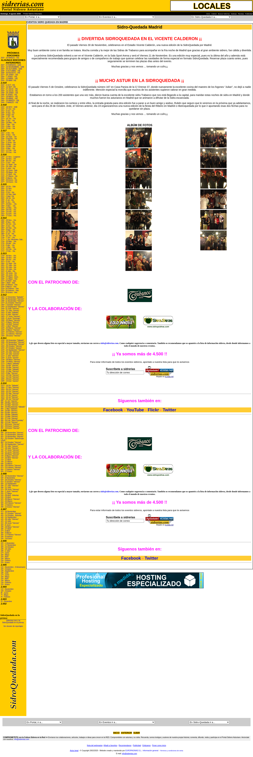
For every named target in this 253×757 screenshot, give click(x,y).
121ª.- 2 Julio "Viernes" (10, 356)
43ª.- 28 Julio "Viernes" (10, 519)
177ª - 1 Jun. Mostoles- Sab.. (12, 239)
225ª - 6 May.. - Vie (8, 144)
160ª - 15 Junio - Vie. (9, 275)
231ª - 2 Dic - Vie (7, 133)
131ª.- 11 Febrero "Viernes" (11, 334)
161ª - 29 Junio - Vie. (9, 273)
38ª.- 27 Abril (6, 529)
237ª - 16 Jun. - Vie (8, 119)
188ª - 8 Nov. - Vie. (8, 222)
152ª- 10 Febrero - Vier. (10, 291)
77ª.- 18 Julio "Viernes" (10, 448)
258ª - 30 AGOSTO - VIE (10, 73)
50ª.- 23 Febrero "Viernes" (11, 503)
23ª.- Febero (6, 561)
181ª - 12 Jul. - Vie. (8, 232)
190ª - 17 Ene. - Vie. (9, 216)
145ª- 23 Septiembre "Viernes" (13, 307)
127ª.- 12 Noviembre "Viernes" (13, 344)
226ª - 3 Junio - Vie (8, 143)
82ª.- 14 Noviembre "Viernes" (12, 437)
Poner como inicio (159, 745)
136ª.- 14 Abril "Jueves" (10, 324)
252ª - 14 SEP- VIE (8, 87)
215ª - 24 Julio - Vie (8, 166)
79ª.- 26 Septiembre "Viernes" (12, 444)
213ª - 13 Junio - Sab (9, 170)
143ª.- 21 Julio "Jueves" (10, 311)
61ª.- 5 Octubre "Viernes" (10, 482)
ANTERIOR (126, 733)
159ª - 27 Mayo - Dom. (9, 277)
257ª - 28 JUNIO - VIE (9, 75)
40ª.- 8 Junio (6, 525)
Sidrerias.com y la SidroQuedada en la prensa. (13, 621)
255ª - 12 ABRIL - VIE (9, 79)
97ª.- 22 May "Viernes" (9, 405)
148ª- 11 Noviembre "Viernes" (12, 301)
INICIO (116, 733)
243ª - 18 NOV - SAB (9, 107)
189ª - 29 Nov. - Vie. (9, 220)
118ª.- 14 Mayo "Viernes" (10, 362)
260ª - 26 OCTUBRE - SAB (11, 69)
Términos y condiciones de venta (171, 751)
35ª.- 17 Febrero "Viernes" (11, 535)
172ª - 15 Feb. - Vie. (9, 249)
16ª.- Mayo (5, 577)
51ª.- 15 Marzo (6, 501)
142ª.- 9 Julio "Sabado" (10, 312)
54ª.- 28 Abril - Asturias (10, 495)
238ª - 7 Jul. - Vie (7, 117)
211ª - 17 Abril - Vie (8, 174)
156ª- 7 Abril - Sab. (8, 283)
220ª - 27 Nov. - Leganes (10, 157)
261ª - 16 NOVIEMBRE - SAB (12, 67)
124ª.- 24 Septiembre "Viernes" (13, 350)
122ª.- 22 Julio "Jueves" (10, 354)
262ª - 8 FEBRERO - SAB (11, 65)
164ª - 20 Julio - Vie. (9, 267)
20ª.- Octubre (6, 569)
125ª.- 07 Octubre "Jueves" (11, 348)
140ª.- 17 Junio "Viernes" (10, 316)
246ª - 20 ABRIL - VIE (9, 99)
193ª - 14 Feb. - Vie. (9, 212)
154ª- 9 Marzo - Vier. (9, 287)
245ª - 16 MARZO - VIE (10, 101)
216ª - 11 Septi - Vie (9, 165)
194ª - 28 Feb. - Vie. (9, 210)
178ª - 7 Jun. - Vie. (8, 238)
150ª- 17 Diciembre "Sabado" (12, 297)
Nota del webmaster (95, 745)
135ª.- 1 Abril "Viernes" (10, 326)
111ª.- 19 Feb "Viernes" (10, 375)
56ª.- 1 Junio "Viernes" (9, 491)
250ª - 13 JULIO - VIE (9, 91)
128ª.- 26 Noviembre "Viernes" (13, 342)
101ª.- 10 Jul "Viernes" (9, 397)
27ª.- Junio (5, 553)
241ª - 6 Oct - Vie (7, 111)
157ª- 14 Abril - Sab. (9, 281)
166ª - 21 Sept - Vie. (9, 263)
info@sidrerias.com (109, 343)
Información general (150, 751)
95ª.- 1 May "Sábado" (9, 409)
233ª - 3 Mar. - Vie (8, 126)
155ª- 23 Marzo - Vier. (9, 285)
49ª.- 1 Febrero (7, 505)
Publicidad (137, 745)
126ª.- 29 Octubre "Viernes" (11, 346)
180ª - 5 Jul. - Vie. (8, 234)
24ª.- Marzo (5, 559)
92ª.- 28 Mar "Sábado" (9, 415)
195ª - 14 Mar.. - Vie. (9, 208)
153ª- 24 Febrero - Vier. (10, 289)
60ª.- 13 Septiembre (9, 484)
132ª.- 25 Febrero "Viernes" (11, 332)
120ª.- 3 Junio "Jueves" (10, 358)
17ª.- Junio (5, 575)
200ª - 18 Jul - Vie (8, 198)
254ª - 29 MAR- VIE (8, 80)
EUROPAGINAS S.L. (133, 751)
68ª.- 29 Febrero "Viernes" (11, 466)
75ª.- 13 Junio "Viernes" (10, 452)
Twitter (169, 409)
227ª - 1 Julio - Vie (8, 141)
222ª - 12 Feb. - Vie (8, 150)
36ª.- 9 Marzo (6, 533)
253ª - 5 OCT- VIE (8, 85)
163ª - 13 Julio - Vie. (9, 269)
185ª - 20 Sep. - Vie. (9, 228)
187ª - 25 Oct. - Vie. (8, 224)
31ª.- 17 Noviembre (8, 545)
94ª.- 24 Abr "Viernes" (9, 411)
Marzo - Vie (11, 178)
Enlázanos (146, 745)
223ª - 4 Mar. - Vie (8, 148)
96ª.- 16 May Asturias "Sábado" (13, 407)
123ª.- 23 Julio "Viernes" (10, 352)
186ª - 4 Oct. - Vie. (8, 226)
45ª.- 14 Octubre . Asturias (11, 515)
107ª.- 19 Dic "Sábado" (10, 386)
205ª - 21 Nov (6, 188)
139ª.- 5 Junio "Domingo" (10, 318)
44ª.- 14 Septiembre (9, 517)
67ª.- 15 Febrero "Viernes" (11, 467)
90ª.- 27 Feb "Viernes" (9, 418)
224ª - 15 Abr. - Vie (8, 146)
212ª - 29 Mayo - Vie (9, 172)
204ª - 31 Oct (6, 190)
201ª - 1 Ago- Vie (7, 196)
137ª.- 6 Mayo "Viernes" (10, 322)
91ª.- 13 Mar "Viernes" (9, 416)
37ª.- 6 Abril (5, 531)
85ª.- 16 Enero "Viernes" (10, 428)
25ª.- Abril (4, 557)
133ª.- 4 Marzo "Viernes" (10, 330)
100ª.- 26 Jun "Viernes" (10, 399)
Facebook (113, 409)
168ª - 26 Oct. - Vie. (8, 260)
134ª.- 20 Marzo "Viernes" (11, 328)
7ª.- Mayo (4, 595)
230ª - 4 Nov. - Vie (8, 135)
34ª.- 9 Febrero (7, 537)
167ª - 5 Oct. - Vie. (8, 261)
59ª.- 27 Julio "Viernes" (10, 486)
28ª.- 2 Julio (5, 551)
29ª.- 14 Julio (6, 549)
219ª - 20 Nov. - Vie (8, 159)
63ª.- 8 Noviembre (8, 478)
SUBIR (136, 733)
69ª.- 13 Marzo (6, 464)
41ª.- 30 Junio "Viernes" (10, 523)
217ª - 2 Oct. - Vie (8, 163)
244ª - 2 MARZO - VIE (9, 102)
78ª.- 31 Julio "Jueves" (9, 446)
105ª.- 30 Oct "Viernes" (10, 389)
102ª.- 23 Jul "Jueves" (9, 395)
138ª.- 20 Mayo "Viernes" (10, 320)
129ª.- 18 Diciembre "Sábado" (12, 340)
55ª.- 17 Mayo (6, 493)
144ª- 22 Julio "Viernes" (10, 309)
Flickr (153, 409)
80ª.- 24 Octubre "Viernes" (11, 442)
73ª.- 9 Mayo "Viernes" (9, 456)
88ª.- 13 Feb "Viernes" (9, 422)
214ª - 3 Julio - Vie (8, 168)
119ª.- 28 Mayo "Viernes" (10, 360)
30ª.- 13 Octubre (7, 547)
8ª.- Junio (4, 593)
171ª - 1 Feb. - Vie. (8, 251)
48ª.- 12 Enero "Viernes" (10, 507)
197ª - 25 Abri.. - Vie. (9, 204)
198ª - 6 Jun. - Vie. (8, 202)
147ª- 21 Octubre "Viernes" (11, 303)
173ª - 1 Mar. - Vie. (8, 247)
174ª (2, 245)
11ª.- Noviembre (7, 589)
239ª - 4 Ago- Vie (7, 115)
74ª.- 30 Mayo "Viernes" (10, 454)
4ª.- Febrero (5, 597)
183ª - (3, 230)
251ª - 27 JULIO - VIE (9, 89)
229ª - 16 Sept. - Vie (9, 137)
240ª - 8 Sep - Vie (8, 113)
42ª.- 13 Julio (6, 521)
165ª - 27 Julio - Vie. (9, 265)
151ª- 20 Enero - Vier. (9, 292)
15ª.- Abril (4, 579)
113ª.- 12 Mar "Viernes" (10, 371)
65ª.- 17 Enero (6, 471)
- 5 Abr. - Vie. (9, 245)
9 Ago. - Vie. (10, 230)
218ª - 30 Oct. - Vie (8, 161)
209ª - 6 (4, 178)
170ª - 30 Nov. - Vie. (9, 256)
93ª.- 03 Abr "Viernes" (9, 413)
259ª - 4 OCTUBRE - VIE (11, 71)
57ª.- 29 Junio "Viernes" (10, 489)
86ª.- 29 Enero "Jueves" (10, 426)
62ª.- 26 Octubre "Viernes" (11, 480)
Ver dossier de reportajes (13, 626)
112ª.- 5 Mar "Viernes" (9, 373)
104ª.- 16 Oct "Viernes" (10, 391)
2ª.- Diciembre (6, 601)
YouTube (135, 409)
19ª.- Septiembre (7, 571)
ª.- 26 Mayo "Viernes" (11, 527)
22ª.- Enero (5, 562)
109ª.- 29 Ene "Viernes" (10, 379)
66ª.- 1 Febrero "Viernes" (10, 469)
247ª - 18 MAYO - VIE (9, 97)
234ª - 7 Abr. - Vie (8, 124)
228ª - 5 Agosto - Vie (9, 139)
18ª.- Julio (5, 573)
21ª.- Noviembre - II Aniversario (13, 567)
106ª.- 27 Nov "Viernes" (10, 387)
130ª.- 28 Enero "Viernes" (11, 336)
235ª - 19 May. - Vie (8, 122)
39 (2, 527)
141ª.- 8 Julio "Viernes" (10, 314)
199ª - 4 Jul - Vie (7, 200)
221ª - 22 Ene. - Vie (8, 152)
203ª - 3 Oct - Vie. (8, 192)
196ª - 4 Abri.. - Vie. (8, 206)
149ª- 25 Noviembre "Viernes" (12, 299)
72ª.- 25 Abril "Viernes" (10, 458)
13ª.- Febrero (6, 583)
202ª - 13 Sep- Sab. (8, 194)
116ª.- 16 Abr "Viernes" (10, 365)
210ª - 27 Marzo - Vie (9, 176)
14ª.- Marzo (5, 581)
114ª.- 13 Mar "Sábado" (10, 369)
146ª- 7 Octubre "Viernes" (11, 305)
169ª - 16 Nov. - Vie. (9, 258)
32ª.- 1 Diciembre (7, 543)
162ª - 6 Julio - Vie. (8, 271)
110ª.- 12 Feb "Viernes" (10, 377)
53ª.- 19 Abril (6, 497)
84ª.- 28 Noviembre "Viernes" (12, 433)
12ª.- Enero (5, 584)
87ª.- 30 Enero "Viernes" (10, 424)
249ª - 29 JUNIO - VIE (9, 93)
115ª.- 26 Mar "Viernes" (10, 367)
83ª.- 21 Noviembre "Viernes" (12, 435)
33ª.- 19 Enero (6, 539)
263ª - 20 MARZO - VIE (10, 58)
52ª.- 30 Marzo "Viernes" (10, 499)
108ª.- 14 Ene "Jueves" (10, 381)
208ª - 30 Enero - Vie (9, 180)
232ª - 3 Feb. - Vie (8, 128)
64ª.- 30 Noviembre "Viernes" (12, 476)
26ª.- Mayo (5, 555)
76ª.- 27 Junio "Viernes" (10, 450)
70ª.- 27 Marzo (6, 462)
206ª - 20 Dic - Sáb (8, 187)
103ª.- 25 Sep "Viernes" (10, 393)
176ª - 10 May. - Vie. (9, 241)
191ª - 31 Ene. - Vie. (9, 214)
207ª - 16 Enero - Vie (9, 182)
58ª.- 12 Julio (6, 488)
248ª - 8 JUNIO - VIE (9, 95)
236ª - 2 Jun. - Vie (8, 121)
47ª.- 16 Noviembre (8, 511)
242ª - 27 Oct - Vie (8, 109)
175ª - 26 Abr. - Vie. (8, 243)
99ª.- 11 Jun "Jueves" (9, 401)
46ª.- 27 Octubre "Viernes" (11, 513)
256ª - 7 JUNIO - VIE (9, 77)
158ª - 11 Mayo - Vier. (9, 279)
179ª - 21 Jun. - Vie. (8, 236)
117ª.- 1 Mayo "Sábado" (10, 364)
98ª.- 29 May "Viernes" (9, 403)
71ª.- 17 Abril (6, 460)
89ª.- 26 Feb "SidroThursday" (12, 420)
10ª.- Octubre (6, 591)
